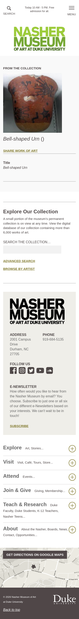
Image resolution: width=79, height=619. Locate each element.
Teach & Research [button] (39, 510)
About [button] (39, 531)
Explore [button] (39, 448)
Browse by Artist (19, 269)
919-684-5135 (53, 339)
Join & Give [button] (39, 491)
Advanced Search (19, 261)
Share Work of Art (20, 150)
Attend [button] (39, 477)
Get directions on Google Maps (35, 554)
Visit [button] (39, 463)
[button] (9, 11)
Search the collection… (27, 242)
